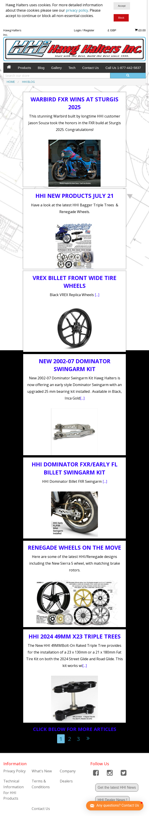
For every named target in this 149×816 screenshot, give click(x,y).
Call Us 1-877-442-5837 (123, 68)
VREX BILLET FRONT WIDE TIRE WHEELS (74, 281)
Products (24, 68)
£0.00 (140, 30)
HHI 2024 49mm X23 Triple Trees (75, 636)
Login (77, 30)
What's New (42, 771)
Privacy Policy (14, 771)
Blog (41, 68)
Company (68, 771)
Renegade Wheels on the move (74, 547)
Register (88, 30)
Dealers (66, 781)
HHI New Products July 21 (74, 195)
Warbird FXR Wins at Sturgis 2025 (74, 103)
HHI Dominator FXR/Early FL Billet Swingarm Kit (75, 468)
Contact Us (90, 68)
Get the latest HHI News (117, 787)
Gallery (56, 68)
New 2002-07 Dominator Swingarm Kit (74, 365)
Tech (72, 68)
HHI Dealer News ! (112, 800)
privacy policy (77, 10)
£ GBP (112, 30)
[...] (97, 294)
